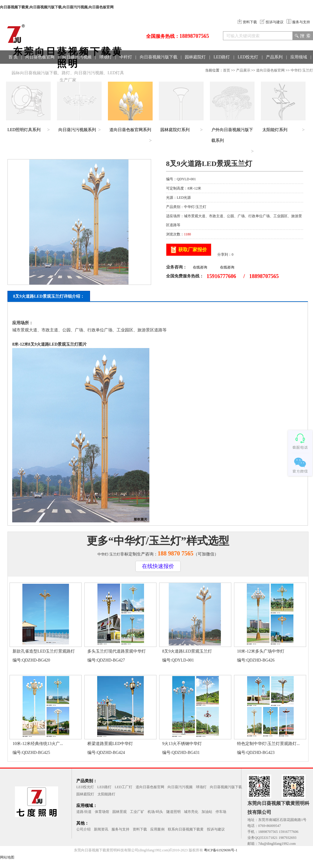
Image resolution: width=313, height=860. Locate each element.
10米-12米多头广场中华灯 (260, 651)
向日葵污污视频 (77, 57)
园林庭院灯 (195, 57)
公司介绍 (83, 829)
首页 (226, 70)
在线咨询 (200, 267)
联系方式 (41, 70)
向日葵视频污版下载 (158, 57)
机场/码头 (155, 812)
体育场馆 (102, 812)
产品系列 (274, 57)
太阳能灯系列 (274, 130)
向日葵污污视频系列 (77, 130)
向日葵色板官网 (40, 57)
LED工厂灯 (123, 787)
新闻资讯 (101, 829)
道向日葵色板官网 (270, 70)
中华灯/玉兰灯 (302, 70)
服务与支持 (298, 22)
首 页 (13, 57)
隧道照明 (173, 812)
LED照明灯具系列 (24, 130)
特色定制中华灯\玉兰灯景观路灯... (268, 743)
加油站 (207, 812)
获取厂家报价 (192, 249)
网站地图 (7, 857)
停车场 (221, 812)
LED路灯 (221, 57)
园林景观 (119, 812)
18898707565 (194, 36)
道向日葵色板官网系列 (130, 130)
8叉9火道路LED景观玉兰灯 (187, 651)
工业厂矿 (137, 812)
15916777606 (221, 276)
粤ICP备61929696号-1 (221, 850)
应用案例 (157, 829)
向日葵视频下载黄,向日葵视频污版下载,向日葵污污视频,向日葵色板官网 (57, 7)
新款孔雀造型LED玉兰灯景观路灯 (44, 651)
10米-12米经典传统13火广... (38, 743)
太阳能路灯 (106, 794)
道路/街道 (84, 812)
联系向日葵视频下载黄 (186, 829)
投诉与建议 (271, 22)
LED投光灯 (248, 57)
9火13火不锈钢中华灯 (182, 743)
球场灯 (105, 57)
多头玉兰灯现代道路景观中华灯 (116, 651)
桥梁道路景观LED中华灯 (110, 743)
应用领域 (298, 57)
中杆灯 (126, 57)
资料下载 (247, 22)
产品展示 (243, 70)
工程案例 (16, 70)
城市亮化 (191, 812)
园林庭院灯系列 (175, 130)
